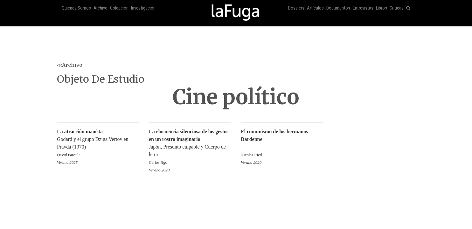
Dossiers (296, 8)
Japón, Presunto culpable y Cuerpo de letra (190, 147)
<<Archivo (69, 65)
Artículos (315, 8)
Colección (119, 8)
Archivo (101, 8)
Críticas (397, 8)
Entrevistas (363, 8)
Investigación (143, 8)
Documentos (338, 8)
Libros (381, 8)
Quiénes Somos (76, 8)
